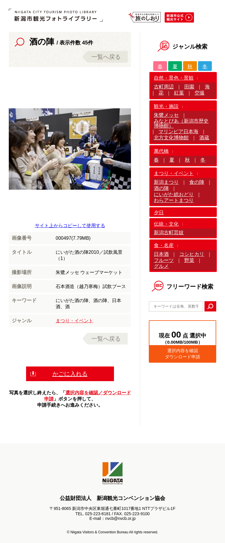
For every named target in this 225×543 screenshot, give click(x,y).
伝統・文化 (166, 224)
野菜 (189, 260)
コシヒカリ (191, 254)
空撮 (199, 92)
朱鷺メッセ (166, 115)
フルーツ (164, 260)
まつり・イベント (74, 320)
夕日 (159, 212)
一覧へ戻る (106, 57)
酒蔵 (204, 137)
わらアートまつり (174, 200)
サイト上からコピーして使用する (70, 225)
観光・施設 (166, 106)
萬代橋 (161, 151)
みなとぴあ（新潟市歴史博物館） (181, 124)
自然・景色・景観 (174, 78)
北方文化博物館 (171, 137)
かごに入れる (70, 374)
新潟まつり (166, 182)
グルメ (161, 266)
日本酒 (161, 254)
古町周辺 (164, 86)
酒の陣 (161, 188)
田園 (189, 86)
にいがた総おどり (174, 194)
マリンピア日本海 (178, 131)
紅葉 (179, 92)
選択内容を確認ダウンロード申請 (182, 353)
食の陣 (196, 182)
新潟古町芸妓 (169, 232)
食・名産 (164, 245)
